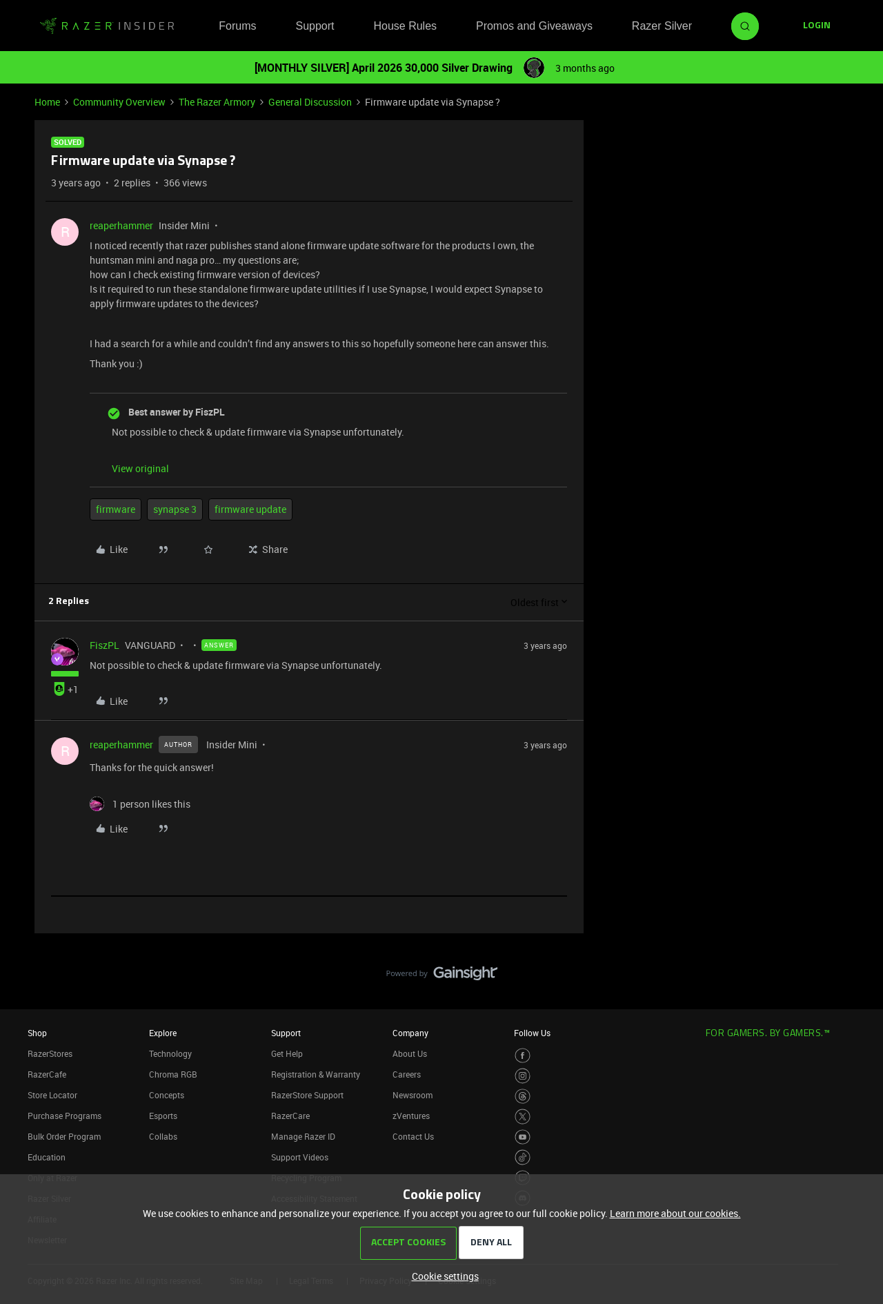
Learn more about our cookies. (675, 1213)
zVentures (411, 1115)
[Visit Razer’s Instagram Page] (522, 1075)
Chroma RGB (173, 1074)
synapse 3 (175, 509)
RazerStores (50, 1053)
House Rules (405, 26)
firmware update (250, 509)
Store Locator (52, 1094)
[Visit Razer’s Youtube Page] (522, 1137)
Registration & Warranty (315, 1074)
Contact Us (413, 1136)
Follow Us (532, 1032)
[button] (817, 26)
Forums (237, 26)
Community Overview (119, 101)
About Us (410, 1053)
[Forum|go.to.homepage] (106, 26)
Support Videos (299, 1156)
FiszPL (104, 645)
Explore (163, 1032)
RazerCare (290, 1115)
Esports (163, 1115)
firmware (115, 509)
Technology (170, 1053)
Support (314, 26)
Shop (37, 1032)
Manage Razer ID (303, 1136)
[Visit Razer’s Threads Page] (522, 1096)
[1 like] (140, 804)
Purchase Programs (64, 1115)
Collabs (163, 1136)
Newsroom (413, 1094)
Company (410, 1032)
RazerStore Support (307, 1094)
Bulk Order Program (64, 1136)
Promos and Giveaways (534, 26)
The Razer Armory (217, 101)
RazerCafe (47, 1074)
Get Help (287, 1053)
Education (47, 1156)
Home (47, 101)
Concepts (166, 1094)
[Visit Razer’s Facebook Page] (522, 1055)
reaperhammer (121, 225)
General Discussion (310, 101)
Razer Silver (662, 26)
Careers (407, 1074)
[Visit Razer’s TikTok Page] (522, 1157)
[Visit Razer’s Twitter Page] (522, 1116)
